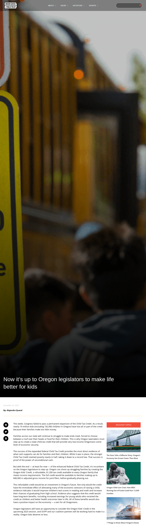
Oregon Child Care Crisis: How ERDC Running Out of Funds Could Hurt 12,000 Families (123, 491)
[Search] (140, 5)
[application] (53, 5)
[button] (50, 5)
